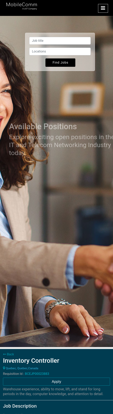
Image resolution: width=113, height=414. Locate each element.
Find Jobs (60, 62)
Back (8, 354)
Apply (56, 382)
